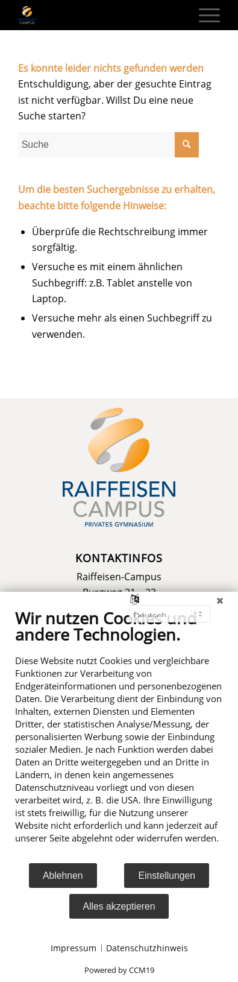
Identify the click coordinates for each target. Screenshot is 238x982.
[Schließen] (220, 601)
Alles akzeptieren (119, 906)
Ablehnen (63, 875)
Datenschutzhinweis (147, 948)
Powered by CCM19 (119, 970)
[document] (119, 735)
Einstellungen (166, 875)
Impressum (73, 948)
